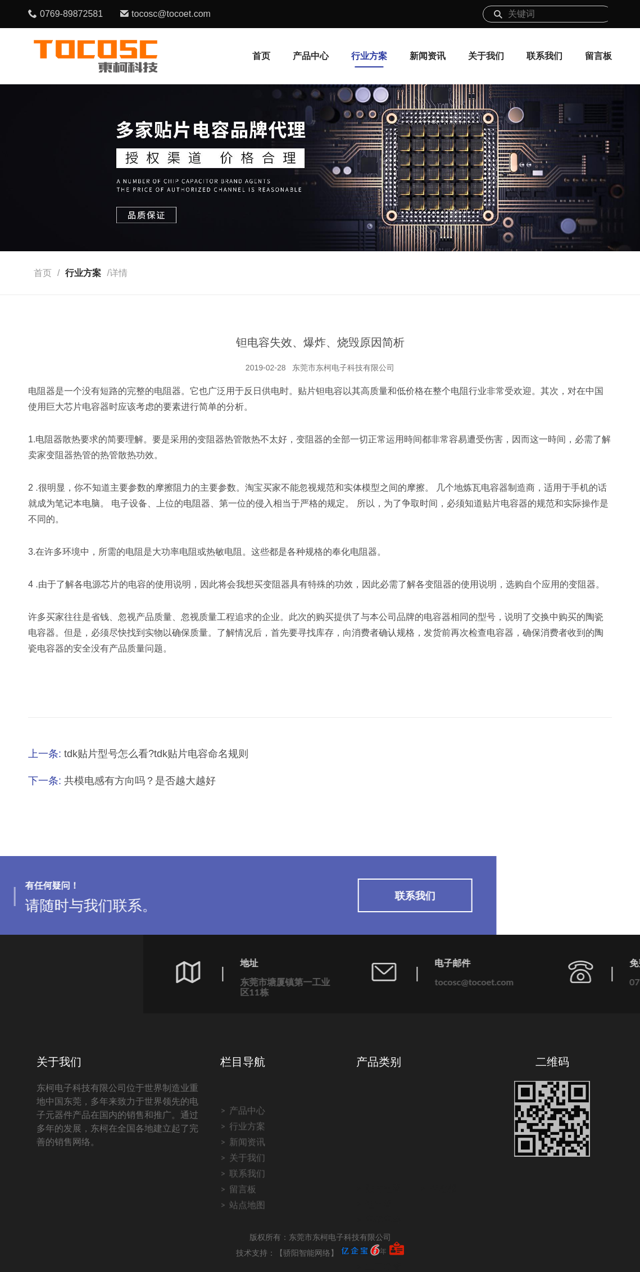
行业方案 (369, 56)
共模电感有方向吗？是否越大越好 (140, 780)
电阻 (374, 1227)
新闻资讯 (428, 56)
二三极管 (383, 1258)
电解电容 (383, 1211)
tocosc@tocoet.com (171, 14)
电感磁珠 (383, 1243)
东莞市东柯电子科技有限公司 (343, 367)
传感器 (443, 1180)
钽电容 (378, 1195)
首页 (261, 56)
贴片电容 (383, 1180)
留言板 (598, 56)
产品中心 (311, 56)
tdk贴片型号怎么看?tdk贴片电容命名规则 (156, 753)
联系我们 (544, 56)
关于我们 (486, 56)
